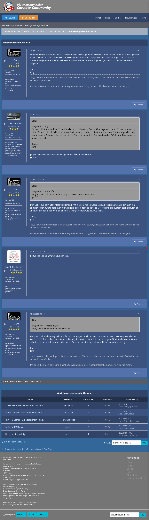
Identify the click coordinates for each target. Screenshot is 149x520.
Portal (98, 17)
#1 (138, 50)
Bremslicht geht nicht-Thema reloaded (23, 412)
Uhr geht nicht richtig (15, 434)
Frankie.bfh (16, 123)
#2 (138, 114)
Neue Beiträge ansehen (12, 25)
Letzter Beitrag (123, 406)
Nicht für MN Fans (14, 427)
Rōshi (22, 504)
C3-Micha (134, 435)
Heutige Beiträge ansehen (36, 25)
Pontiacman (134, 421)
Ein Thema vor (32, 381)
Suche (118, 17)
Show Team (132, 475)
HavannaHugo (68, 419)
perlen (68, 427)
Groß (31, 514)
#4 (138, 251)
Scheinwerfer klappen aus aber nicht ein (24, 405)
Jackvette (68, 405)
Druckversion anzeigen (14, 441)
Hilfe (144, 17)
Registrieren (28, 17)
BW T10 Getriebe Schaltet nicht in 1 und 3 (25, 419)
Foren (107, 17)
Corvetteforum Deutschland (16, 31)
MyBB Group (37, 502)
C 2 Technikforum (54, 31)
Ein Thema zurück (14, 381)
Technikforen (38, 31)
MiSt (132, 414)
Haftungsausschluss (136, 478)
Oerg (16, 60)
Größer (42, 514)
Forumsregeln (131, 17)
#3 (138, 179)
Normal (21, 514)
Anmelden (10, 17)
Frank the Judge (14, 267)
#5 (138, 314)
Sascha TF (68, 412)
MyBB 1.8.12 (17, 502)
